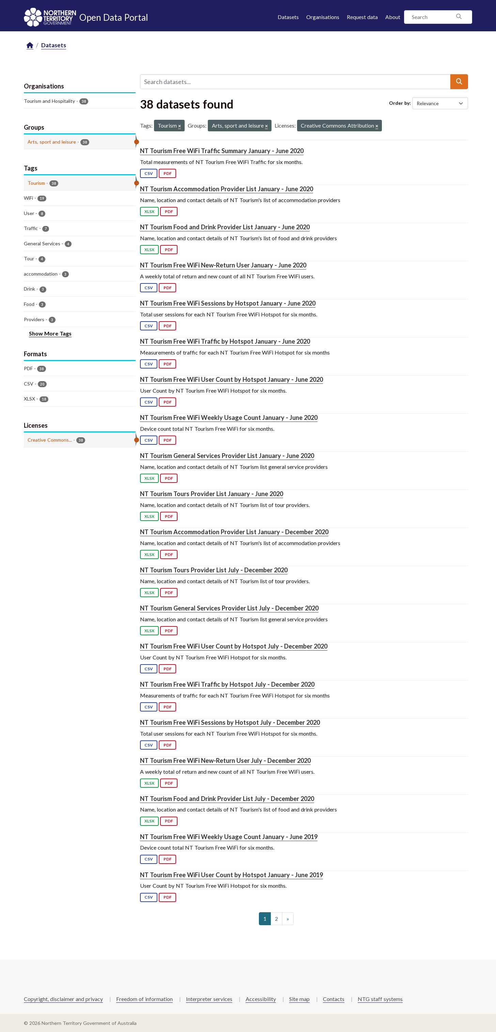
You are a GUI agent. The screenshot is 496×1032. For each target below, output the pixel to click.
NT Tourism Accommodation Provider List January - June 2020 (226, 189)
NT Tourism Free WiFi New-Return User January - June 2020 (223, 265)
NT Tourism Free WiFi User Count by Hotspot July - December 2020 (233, 646)
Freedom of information (144, 999)
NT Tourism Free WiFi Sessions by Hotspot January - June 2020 (227, 303)
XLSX (149, 211)
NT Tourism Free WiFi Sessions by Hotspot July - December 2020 (230, 722)
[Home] (30, 45)
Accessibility (261, 999)
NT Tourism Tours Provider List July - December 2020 (214, 570)
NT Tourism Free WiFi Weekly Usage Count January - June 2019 (228, 836)
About (392, 17)
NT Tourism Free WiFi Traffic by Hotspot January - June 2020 (225, 341)
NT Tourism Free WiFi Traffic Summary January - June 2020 (222, 150)
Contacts (333, 999)
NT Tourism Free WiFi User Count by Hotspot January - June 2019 (231, 875)
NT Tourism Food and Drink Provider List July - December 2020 (227, 798)
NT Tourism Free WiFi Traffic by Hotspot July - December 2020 (227, 684)
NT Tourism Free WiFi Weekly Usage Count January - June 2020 (228, 417)
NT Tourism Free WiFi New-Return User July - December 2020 (225, 760)
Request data (362, 17)
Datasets (288, 17)
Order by (399, 103)
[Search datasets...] (295, 81)
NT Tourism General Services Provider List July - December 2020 (229, 608)
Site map (299, 999)
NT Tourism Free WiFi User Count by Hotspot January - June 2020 (231, 379)
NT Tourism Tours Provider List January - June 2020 (211, 493)
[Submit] (459, 81)
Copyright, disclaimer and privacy (63, 999)
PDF (168, 173)
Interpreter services (209, 999)
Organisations (322, 17)
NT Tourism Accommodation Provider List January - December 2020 (234, 532)
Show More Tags (50, 333)
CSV (148, 173)
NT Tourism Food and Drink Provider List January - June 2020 (225, 227)
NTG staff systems (380, 999)
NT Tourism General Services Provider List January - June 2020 (227, 455)
